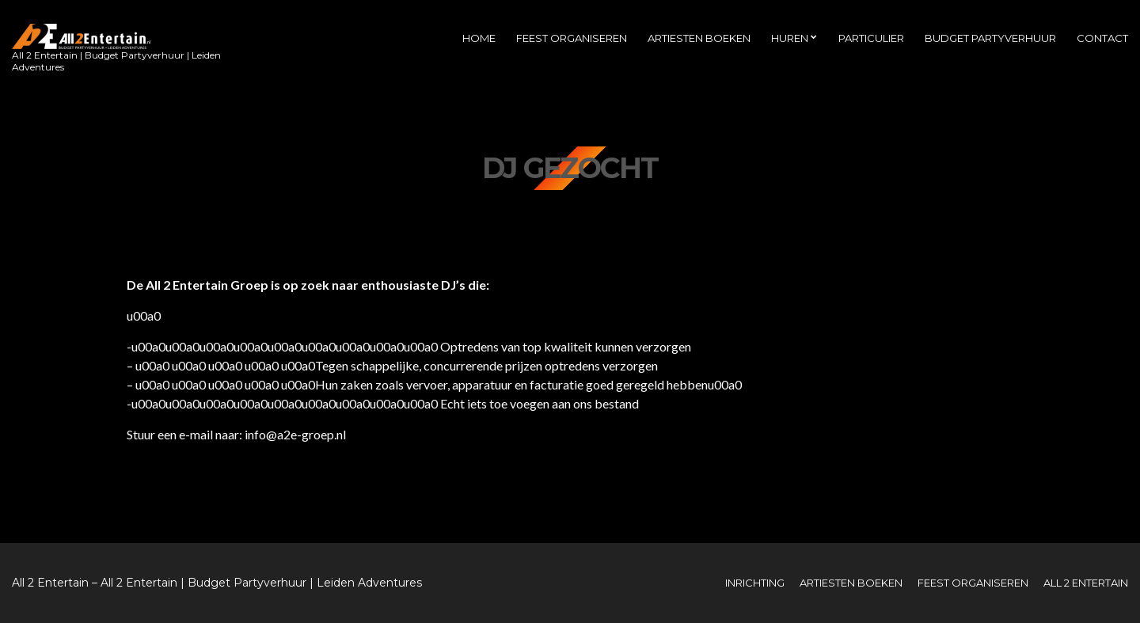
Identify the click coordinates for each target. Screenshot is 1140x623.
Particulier (871, 38)
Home (479, 38)
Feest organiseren (571, 38)
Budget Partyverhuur (990, 38)
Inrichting (755, 582)
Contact (1102, 38)
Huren (789, 38)
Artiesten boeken (699, 38)
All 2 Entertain (1085, 582)
